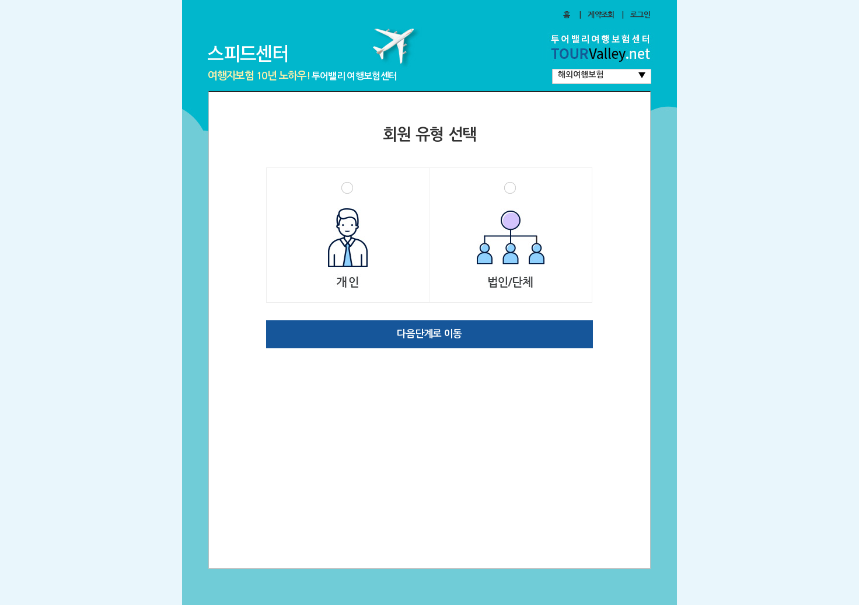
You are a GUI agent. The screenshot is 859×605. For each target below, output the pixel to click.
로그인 (640, 15)
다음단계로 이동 (429, 334)
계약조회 (601, 15)
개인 (347, 235)
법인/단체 (510, 235)
